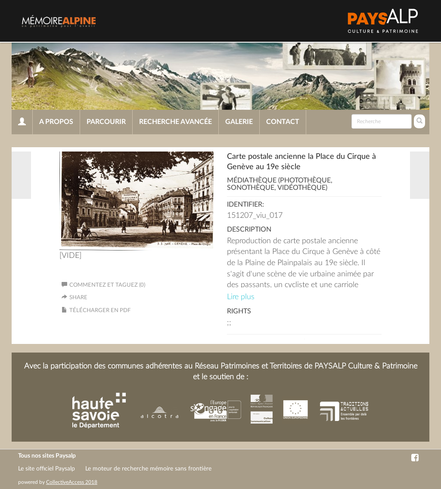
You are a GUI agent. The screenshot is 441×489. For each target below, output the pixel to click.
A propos (56, 121)
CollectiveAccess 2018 (71, 482)
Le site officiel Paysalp (46, 469)
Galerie (239, 121)
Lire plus (241, 297)
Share (78, 297)
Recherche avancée (175, 121)
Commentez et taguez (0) (103, 285)
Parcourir (106, 121)
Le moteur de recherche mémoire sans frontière (148, 469)
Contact (282, 121)
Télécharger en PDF (99, 310)
